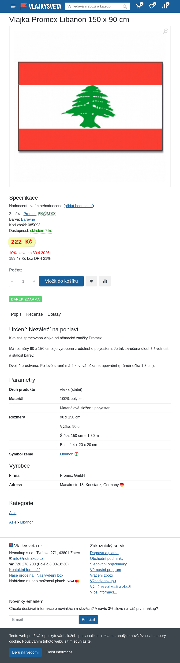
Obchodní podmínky (107, 558)
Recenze (34, 314)
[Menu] (13, 6)
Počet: (15, 270)
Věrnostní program (105, 570)
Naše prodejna (21, 575)
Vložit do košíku (61, 281)
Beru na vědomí (25, 652)
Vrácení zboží (101, 575)
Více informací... (103, 592)
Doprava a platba (104, 553)
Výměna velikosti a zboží (110, 587)
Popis (16, 314)
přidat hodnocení (79, 206)
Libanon (66, 454)
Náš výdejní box (50, 575)
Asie (12, 513)
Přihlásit (88, 620)
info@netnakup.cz (28, 558)
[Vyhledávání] (92, 6)
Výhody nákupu (103, 581)
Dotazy (54, 314)
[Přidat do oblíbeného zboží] (91, 281)
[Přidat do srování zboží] (105, 281)
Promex (29, 214)
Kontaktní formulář (24, 570)
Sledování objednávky (108, 564)
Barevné (28, 219)
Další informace (59, 652)
